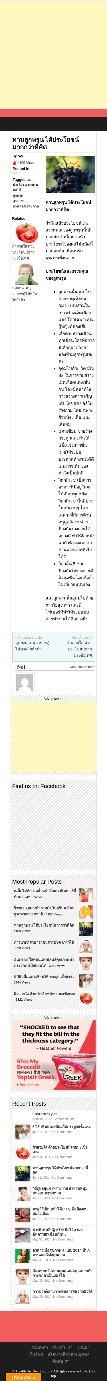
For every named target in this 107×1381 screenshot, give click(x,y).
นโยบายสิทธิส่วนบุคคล (68, 1354)
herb (16, 173)
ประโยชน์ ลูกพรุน (25, 185)
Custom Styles (45, 1113)
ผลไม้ (17, 190)
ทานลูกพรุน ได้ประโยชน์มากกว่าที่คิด (44, 925)
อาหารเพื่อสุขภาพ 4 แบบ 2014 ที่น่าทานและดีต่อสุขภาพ (61, 1252)
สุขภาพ (18, 201)
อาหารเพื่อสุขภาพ (26, 206)
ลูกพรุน (18, 195)
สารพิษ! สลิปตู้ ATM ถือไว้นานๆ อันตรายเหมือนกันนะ (58, 1232)
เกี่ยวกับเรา (62, 1347)
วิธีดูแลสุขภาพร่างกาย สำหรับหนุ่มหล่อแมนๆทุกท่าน (60, 1191)
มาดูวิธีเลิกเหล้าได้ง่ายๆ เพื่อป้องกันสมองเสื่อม (60, 1211)
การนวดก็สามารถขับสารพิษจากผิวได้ (44, 942)
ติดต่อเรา (60, 1361)
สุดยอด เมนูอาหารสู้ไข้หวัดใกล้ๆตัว (24, 294)
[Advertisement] (53, 54)
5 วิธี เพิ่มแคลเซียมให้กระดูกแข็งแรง (43, 976)
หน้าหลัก (40, 1347)
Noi (20, 156)
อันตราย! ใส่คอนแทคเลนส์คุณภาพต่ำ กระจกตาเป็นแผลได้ (62, 1273)
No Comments (62, 1131)
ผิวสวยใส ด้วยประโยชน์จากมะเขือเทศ (23, 252)
